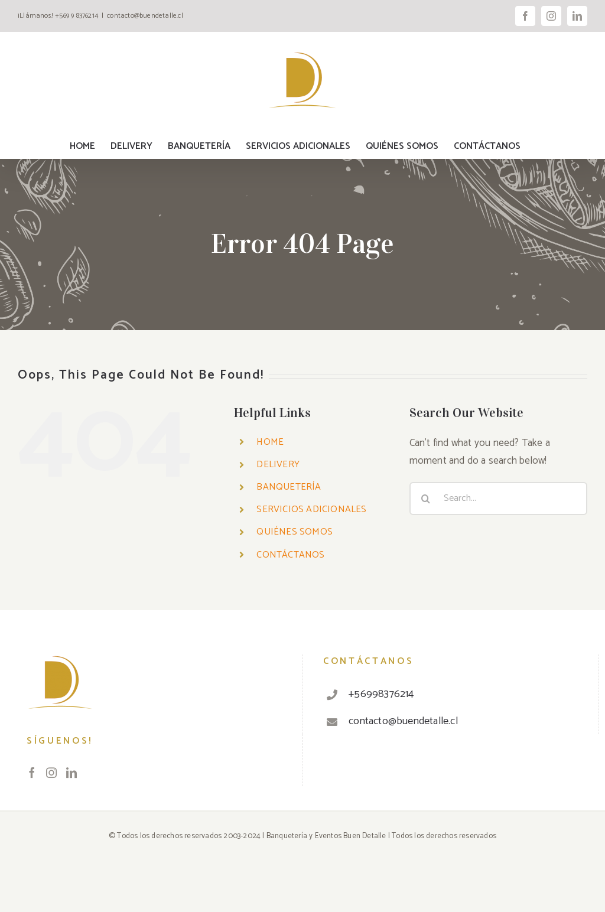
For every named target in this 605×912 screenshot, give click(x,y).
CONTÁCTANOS (290, 555)
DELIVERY (278, 465)
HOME (270, 442)
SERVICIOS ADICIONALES (311, 509)
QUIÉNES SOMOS (294, 532)
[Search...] (498, 498)
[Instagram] (51, 772)
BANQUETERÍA (288, 487)
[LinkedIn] (71, 772)
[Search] (426, 498)
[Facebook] (32, 772)
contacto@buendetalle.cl (145, 15)
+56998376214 (381, 694)
